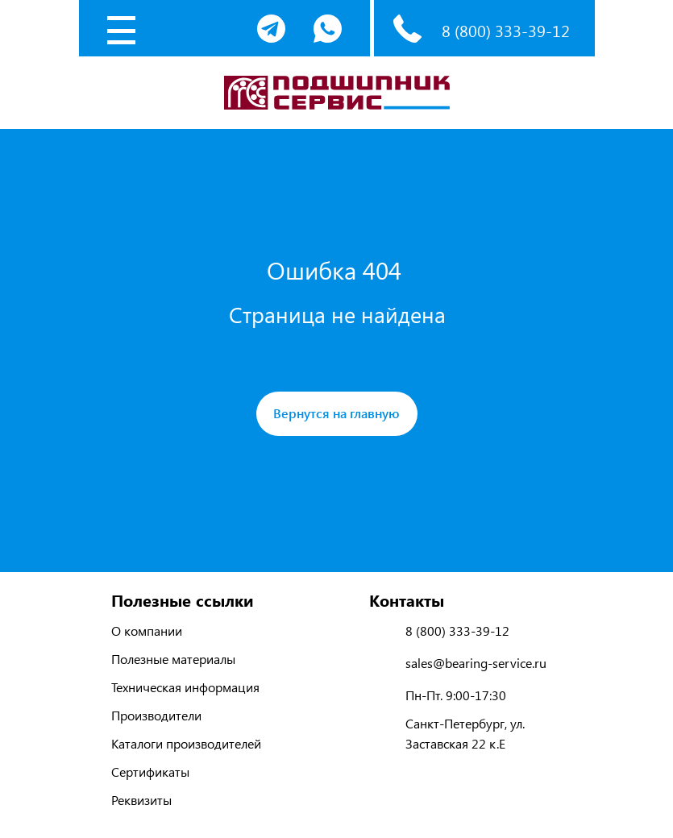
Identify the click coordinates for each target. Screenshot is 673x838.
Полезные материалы (173, 658)
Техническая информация (185, 686)
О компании (146, 630)
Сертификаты (150, 771)
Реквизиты (141, 799)
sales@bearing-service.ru (475, 662)
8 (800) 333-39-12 (506, 30)
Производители (156, 715)
